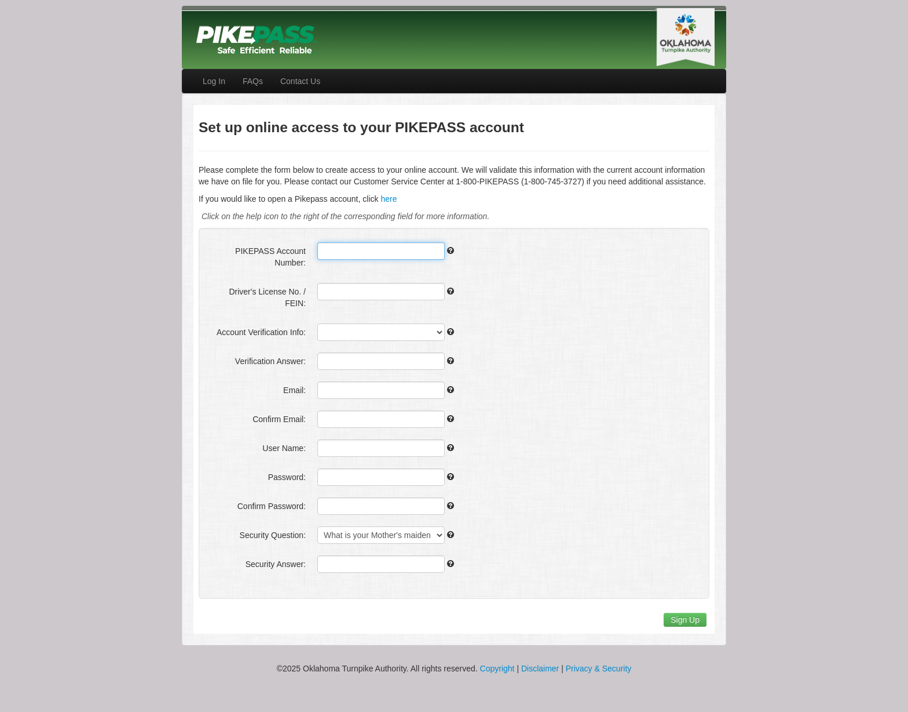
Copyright (497, 668)
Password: (287, 477)
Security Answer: (276, 564)
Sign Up (685, 619)
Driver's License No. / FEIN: (267, 297)
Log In (214, 81)
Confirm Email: (279, 419)
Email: (294, 390)
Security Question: (273, 535)
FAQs (253, 81)
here (388, 199)
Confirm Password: (271, 506)
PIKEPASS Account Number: (270, 256)
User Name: (284, 448)
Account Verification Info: (261, 332)
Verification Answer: (270, 361)
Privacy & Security (599, 668)
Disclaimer (540, 668)
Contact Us (300, 81)
